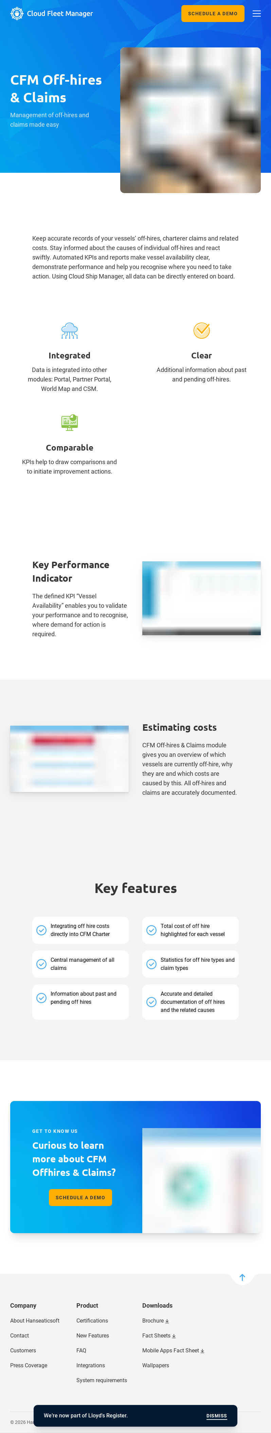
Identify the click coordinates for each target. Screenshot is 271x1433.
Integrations (90, 1365)
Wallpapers (155, 1365)
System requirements (101, 1380)
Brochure (153, 1320)
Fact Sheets (156, 1335)
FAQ (81, 1350)
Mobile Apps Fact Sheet (170, 1350)
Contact (19, 1335)
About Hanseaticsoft (34, 1320)
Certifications (92, 1320)
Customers (23, 1350)
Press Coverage (28, 1365)
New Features (92, 1335)
